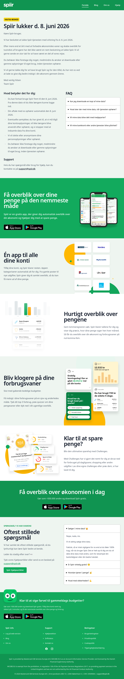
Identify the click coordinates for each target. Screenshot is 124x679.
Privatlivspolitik (90, 638)
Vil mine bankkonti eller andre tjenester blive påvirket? (93, 125)
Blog (96, 5)
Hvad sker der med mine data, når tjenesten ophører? (93, 109)
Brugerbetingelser (91, 634)
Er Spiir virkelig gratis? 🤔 (79, 564)
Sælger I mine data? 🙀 (78, 528)
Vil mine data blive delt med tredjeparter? (88, 117)
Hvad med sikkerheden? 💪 (80, 580)
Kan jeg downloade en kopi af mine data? (88, 101)
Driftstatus (49, 638)
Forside (85, 5)
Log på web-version (13, 634)
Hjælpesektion (50, 634)
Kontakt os (49, 643)
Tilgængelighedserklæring (94, 648)
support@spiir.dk (27, 168)
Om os (107, 5)
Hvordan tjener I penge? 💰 (80, 572)
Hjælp (117, 5)
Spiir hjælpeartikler (15, 570)
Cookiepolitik (89, 643)
